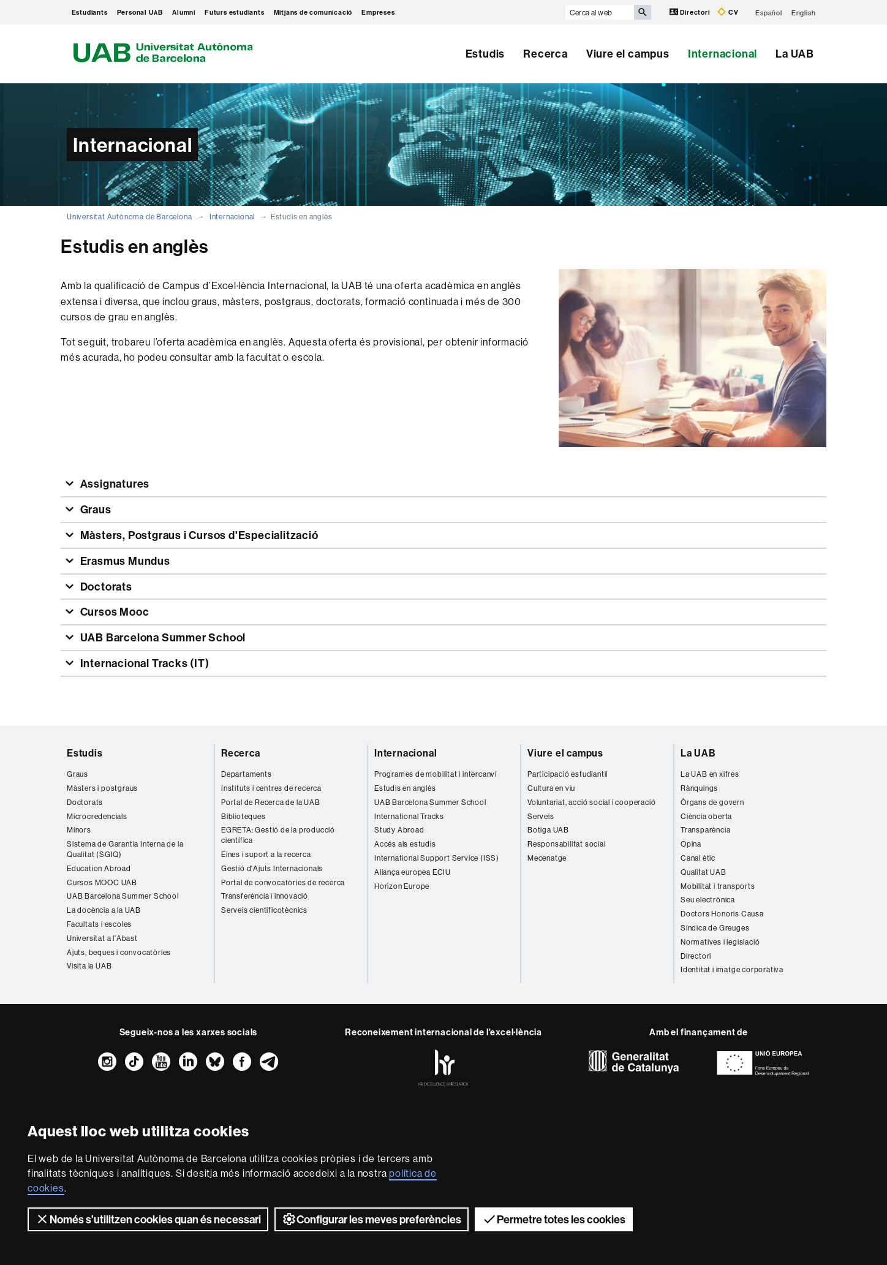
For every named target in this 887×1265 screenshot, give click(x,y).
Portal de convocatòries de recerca (283, 882)
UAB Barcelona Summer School (162, 637)
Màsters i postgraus (102, 788)
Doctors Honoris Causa (722, 913)
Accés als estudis (405, 843)
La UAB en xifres (710, 774)
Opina (691, 843)
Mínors (79, 829)
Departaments (246, 774)
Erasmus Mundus (124, 561)
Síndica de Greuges (715, 927)
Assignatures (113, 484)
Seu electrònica (708, 899)
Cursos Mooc (113, 612)
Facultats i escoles (99, 924)
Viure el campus (628, 54)
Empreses (377, 12)
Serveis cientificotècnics (264, 910)
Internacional (722, 54)
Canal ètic (698, 858)
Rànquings (699, 788)
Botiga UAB (548, 829)
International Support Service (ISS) (436, 858)
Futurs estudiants (235, 12)
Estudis (485, 54)
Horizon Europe (401, 886)
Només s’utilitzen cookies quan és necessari (148, 1219)
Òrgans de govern (712, 802)
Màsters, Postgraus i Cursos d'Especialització (198, 535)
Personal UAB (140, 12)
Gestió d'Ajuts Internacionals (272, 868)
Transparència (705, 829)
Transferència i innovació (264, 896)
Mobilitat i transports (718, 886)
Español (768, 12)
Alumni (183, 12)
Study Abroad (399, 829)
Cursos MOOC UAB (102, 882)
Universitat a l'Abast (102, 938)
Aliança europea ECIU (412, 872)
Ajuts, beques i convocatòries (119, 952)
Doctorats (105, 587)
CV (727, 12)
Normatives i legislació (720, 941)
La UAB (795, 54)
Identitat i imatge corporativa (732, 969)
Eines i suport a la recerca (266, 854)
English (803, 12)
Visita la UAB (89, 965)
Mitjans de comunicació (313, 12)
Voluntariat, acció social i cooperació (591, 802)
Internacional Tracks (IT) (143, 663)
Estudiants (90, 12)
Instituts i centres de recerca (271, 788)
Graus (94, 509)
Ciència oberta (706, 816)
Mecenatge (547, 858)
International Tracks (409, 816)
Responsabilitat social (566, 843)
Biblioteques (243, 816)
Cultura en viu (551, 788)
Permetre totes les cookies (553, 1219)
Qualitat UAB (704, 872)
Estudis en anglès (405, 788)
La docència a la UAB (104, 910)
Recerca (545, 54)
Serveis (540, 816)
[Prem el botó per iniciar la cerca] (642, 12)
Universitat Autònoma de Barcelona (129, 216)
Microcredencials (97, 816)
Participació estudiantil (567, 774)
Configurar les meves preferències (371, 1219)
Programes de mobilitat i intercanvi (435, 774)
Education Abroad (99, 868)
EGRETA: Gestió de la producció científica (278, 835)
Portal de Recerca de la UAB (270, 802)
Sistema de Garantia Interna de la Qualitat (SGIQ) (125, 849)
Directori (691, 12)
